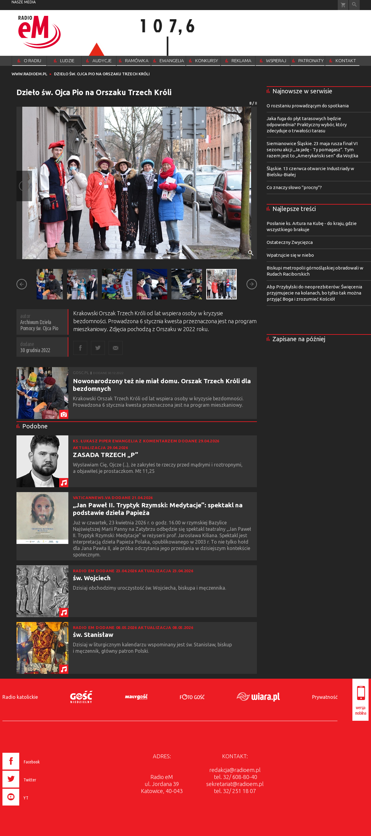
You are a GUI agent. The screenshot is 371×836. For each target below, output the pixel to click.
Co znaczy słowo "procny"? (294, 187)
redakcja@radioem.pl (235, 770)
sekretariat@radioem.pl (235, 784)
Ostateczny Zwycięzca (290, 242)
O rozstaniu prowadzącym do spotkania (308, 105)
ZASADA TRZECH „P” (105, 454)
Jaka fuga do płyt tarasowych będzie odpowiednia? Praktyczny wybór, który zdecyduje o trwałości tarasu (307, 124)
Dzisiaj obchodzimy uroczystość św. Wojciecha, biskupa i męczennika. (150, 588)
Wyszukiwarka (354, 5)
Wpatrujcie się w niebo (290, 255)
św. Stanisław (93, 634)
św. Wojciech (92, 577)
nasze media (24, 2)
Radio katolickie (20, 697)
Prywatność (324, 697)
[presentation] (34, 806)
